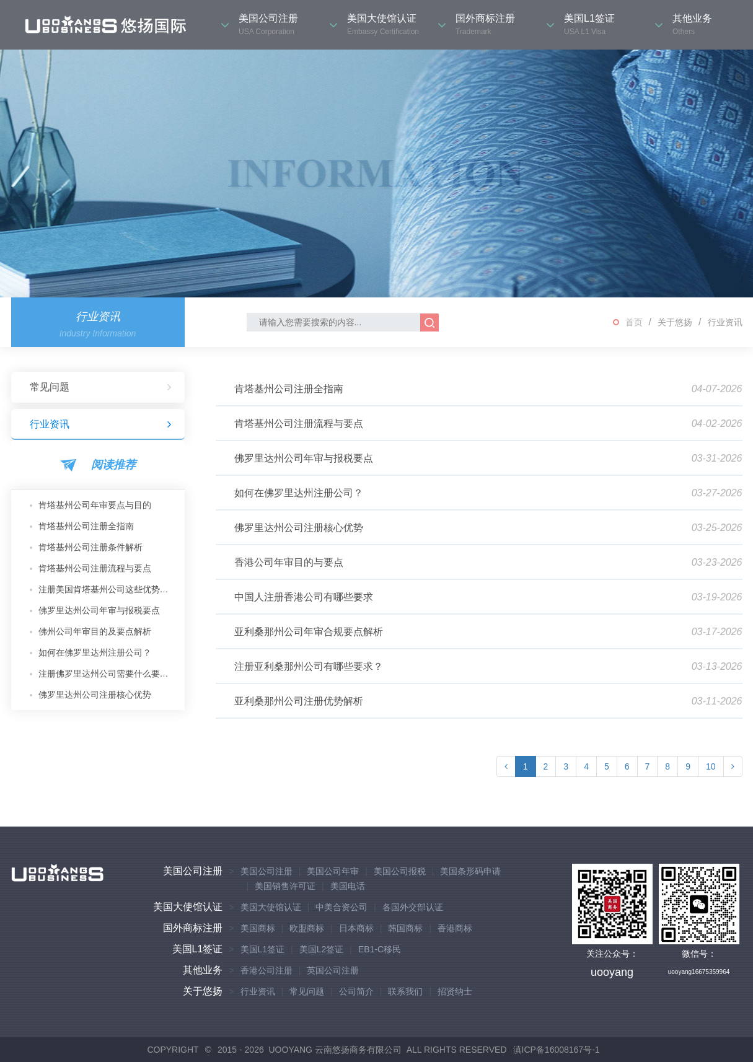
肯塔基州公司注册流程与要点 (94, 568)
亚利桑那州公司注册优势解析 (298, 701)
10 (711, 766)
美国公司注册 (192, 871)
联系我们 (405, 991)
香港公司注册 (266, 970)
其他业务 (202, 970)
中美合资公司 (341, 907)
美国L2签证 (321, 949)
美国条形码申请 (470, 871)
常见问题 (101, 387)
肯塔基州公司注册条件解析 (90, 547)
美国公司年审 (333, 871)
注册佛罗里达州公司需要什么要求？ (106, 673)
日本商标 (356, 928)
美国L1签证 (197, 949)
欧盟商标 (306, 928)
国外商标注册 (192, 928)
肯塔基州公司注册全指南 (86, 526)
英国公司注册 (333, 970)
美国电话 (347, 886)
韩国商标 (405, 928)
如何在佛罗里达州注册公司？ (94, 652)
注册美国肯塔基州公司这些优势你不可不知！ (106, 589)
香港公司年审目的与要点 (288, 562)
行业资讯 (725, 322)
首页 (634, 322)
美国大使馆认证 (187, 907)
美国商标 (257, 928)
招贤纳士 (455, 991)
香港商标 (455, 928)
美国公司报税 (400, 871)
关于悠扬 (675, 322)
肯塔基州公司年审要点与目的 (94, 505)
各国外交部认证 (412, 907)
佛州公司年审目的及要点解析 (94, 631)
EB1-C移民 (379, 949)
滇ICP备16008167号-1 (556, 1050)
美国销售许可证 (285, 886)
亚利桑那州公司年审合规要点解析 (308, 631)
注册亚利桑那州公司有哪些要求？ (308, 666)
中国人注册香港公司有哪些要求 (303, 597)
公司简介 (356, 991)
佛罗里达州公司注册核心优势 (94, 695)
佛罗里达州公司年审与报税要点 (99, 610)
